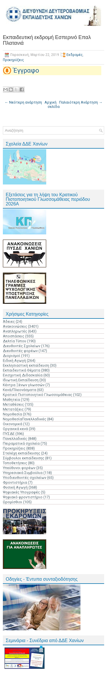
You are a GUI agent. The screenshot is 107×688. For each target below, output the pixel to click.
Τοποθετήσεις (15, 463)
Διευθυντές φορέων (20, 351)
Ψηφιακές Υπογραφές (21, 492)
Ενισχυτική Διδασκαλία (23, 375)
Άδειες (9, 321)
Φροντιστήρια (15, 482)
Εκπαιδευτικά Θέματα (21, 370)
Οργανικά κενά (15, 429)
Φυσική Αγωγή (15, 487)
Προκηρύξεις (13, 60)
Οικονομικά (12, 424)
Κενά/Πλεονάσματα (19, 390)
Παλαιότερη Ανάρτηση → (80, 102)
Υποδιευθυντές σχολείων (24, 477)
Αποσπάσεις (13, 336)
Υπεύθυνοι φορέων (19, 468)
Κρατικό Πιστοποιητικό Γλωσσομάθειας (37, 394)
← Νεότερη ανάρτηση (23, 102)
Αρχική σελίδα (52, 104)
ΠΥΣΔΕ (9, 434)
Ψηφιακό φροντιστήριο (23, 497)
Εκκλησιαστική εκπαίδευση (26, 365)
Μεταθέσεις (13, 404)
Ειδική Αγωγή (14, 360)
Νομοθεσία (12, 414)
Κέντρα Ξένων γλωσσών (24, 385)
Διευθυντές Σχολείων (21, 346)
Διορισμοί (11, 355)
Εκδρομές (74, 55)
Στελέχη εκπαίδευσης (21, 453)
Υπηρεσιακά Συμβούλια (23, 473)
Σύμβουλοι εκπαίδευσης (23, 458)
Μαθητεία (11, 399)
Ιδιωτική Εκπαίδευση (21, 380)
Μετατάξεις (13, 409)
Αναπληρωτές (15, 331)
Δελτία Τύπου (14, 341)
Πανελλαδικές (15, 438)
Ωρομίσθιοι (12, 502)
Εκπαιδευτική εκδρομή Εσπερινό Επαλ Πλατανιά (47, 40)
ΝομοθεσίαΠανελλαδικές (24, 419)
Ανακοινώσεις (15, 326)
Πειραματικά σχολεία (21, 443)
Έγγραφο (26, 70)
